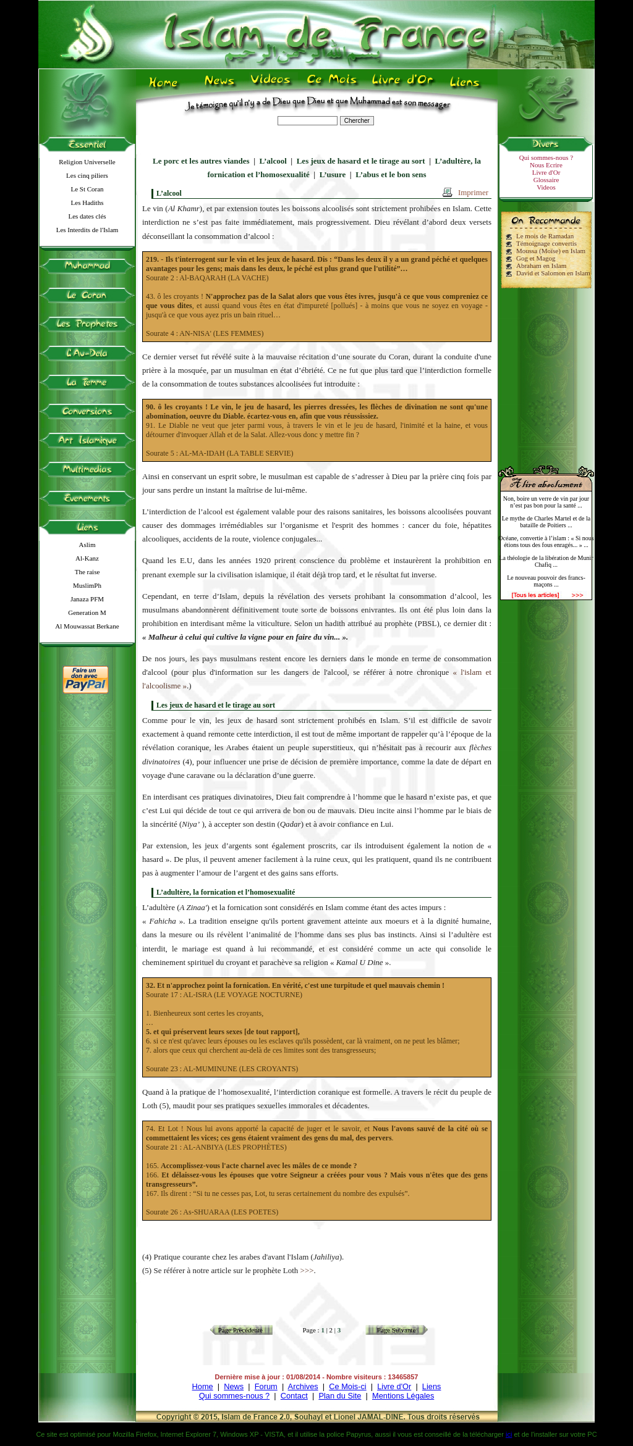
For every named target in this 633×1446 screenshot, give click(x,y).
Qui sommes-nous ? (546, 157)
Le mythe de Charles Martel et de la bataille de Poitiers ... (546, 522)
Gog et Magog (536, 258)
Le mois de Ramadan (545, 236)
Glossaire (546, 179)
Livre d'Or (546, 172)
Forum (266, 1386)
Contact (294, 1395)
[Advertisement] (546, 372)
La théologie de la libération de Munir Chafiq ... (546, 561)
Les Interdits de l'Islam (87, 229)
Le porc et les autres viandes (201, 160)
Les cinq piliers (87, 175)
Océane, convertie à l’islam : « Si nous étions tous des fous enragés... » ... (545, 541)
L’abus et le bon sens (390, 174)
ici (509, 1434)
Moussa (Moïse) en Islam (550, 250)
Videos (546, 187)
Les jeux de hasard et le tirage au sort (361, 160)
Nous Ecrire (546, 165)
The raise (87, 571)
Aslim (87, 544)
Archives (303, 1386)
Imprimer (473, 192)
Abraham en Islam (541, 265)
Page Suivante (396, 1330)
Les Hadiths (87, 202)
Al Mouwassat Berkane (87, 626)
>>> (307, 1270)
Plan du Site (339, 1395)
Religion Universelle (87, 161)
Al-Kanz (87, 558)
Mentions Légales (403, 1395)
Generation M (87, 612)
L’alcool (273, 160)
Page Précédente (240, 1330)
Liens (431, 1386)
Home (202, 1386)
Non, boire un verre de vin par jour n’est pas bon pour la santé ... (546, 502)
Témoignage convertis (546, 243)
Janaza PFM (87, 599)
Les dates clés (87, 216)
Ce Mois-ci (347, 1386)
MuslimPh (87, 585)
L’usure (333, 174)
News (234, 1386)
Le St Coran (86, 189)
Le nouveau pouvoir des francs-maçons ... (546, 581)
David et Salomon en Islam (553, 273)
